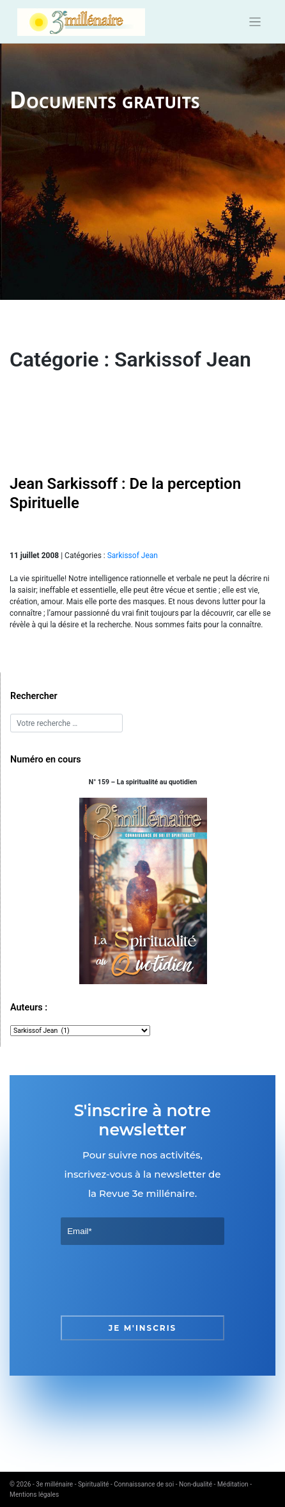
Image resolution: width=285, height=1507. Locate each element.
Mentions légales (34, 1494)
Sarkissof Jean (132, 555)
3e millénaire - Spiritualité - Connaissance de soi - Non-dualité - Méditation (142, 1484)
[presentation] (158, 1280)
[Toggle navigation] (255, 22)
